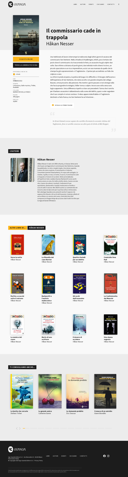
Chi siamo (100, 4)
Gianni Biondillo (100, 413)
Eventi (91, 4)
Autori (83, 4)
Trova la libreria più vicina (26, 65)
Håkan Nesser (60, 43)
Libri (75, 4)
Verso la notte (16, 257)
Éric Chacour (71, 413)
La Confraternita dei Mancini (110, 297)
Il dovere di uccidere (77, 338)
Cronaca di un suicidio (103, 411)
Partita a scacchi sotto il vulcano (17, 297)
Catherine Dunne (44, 413)
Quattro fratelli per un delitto (79, 258)
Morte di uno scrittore (47, 338)
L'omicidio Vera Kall (110, 258)
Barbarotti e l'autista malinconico (47, 298)
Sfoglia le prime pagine (63, 105)
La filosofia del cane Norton (48, 258)
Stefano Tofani (16, 413)
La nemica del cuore (16, 338)
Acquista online (26, 59)
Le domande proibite (74, 411)
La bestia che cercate (19, 411)
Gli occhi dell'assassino (78, 297)
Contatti (110, 4)
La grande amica (45, 411)
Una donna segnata (108, 338)
